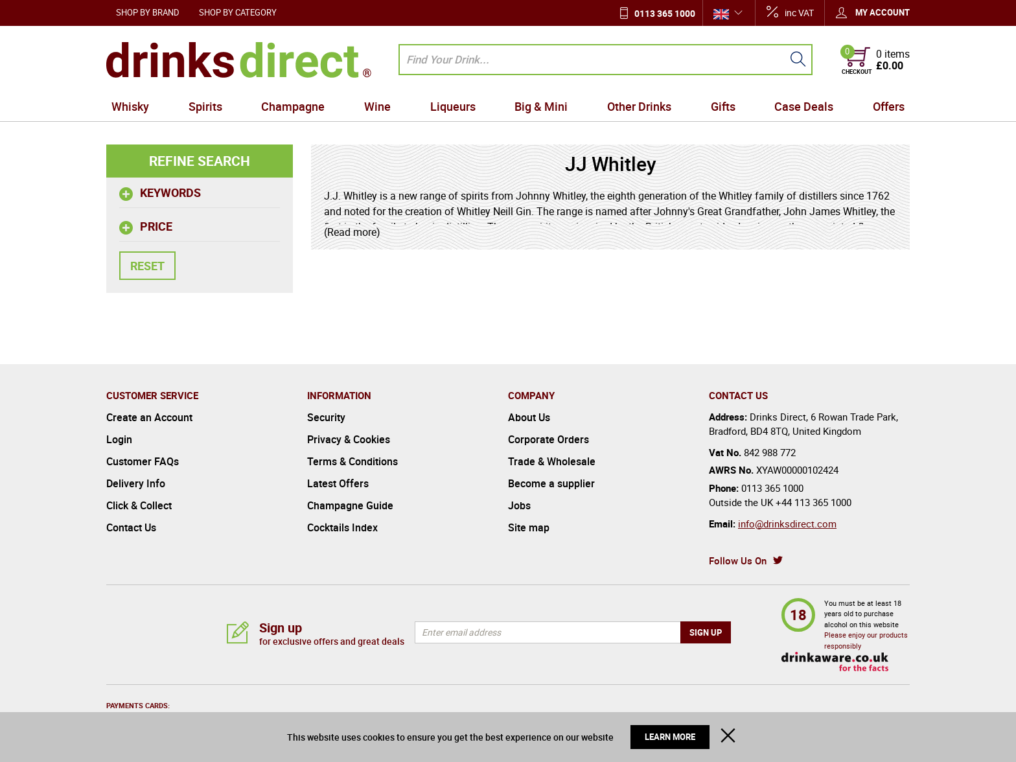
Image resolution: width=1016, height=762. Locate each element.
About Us (529, 417)
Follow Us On (738, 560)
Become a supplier (551, 483)
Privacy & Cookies (348, 439)
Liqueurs (453, 106)
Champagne (293, 106)
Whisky (130, 106)
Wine (377, 106)
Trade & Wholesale (551, 461)
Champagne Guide (350, 505)
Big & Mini (541, 106)
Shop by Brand (147, 12)
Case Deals (803, 106)
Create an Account (149, 417)
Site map (528, 527)
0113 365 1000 (664, 13)
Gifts (723, 106)
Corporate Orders (548, 439)
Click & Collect (139, 505)
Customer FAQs (142, 461)
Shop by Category (238, 12)
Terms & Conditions (352, 461)
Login (119, 439)
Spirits (205, 106)
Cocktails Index (342, 527)
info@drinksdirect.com (787, 523)
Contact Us (131, 527)
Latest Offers (338, 483)
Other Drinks (639, 106)
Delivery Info (135, 483)
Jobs (519, 505)
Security (326, 417)
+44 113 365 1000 (813, 502)
